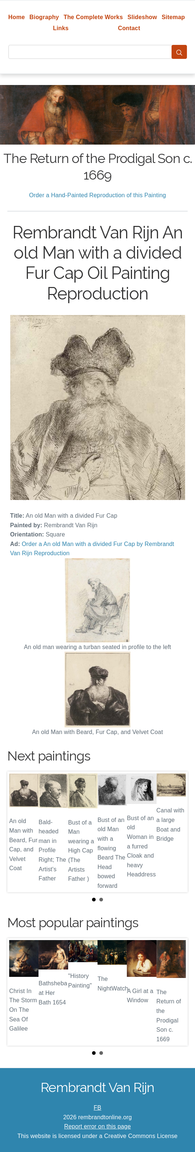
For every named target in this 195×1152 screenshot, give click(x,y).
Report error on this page (97, 1126)
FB (98, 1108)
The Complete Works (93, 17)
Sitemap (173, 17)
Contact (129, 28)
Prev (19, 832)
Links (61, 28)
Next (176, 832)
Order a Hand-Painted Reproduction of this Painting (97, 195)
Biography (44, 17)
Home (16, 17)
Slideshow (142, 17)
